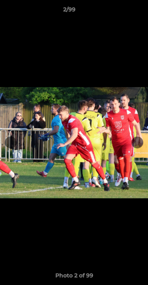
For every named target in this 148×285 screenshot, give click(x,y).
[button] (119, 11)
